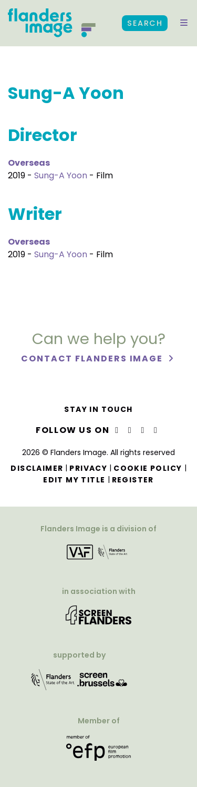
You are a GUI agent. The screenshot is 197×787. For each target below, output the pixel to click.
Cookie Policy (147, 468)
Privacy (88, 468)
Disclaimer (37, 468)
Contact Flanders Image (93, 358)
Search (144, 23)
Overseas (29, 163)
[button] (184, 23)
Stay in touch (98, 409)
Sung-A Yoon (60, 175)
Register (133, 480)
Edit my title (74, 480)
